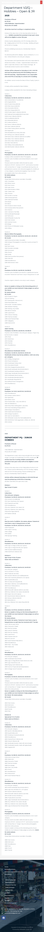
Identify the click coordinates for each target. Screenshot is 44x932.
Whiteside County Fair (14, 2)
